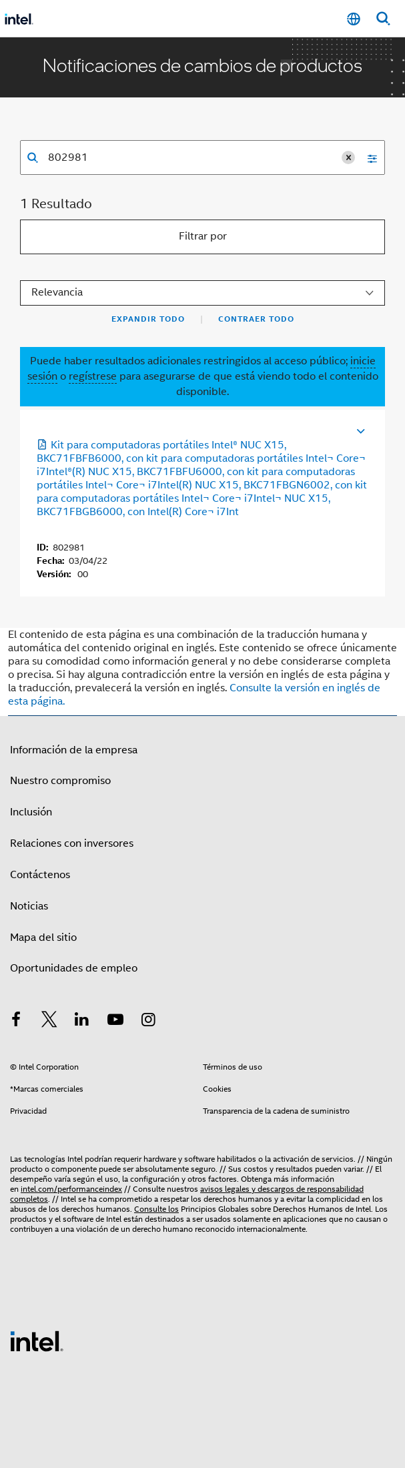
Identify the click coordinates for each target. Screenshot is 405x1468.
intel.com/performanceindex (71, 1189)
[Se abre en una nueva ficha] (302, 429)
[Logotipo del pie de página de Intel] (36, 1340)
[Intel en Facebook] (16, 1022)
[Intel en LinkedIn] (82, 1022)
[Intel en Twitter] (49, 1022)
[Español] (354, 19)
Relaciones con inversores (71, 843)
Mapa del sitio (43, 937)
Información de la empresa (73, 750)
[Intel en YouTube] (115, 1022)
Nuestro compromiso (60, 780)
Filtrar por (203, 236)
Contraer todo (256, 319)
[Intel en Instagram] (148, 1022)
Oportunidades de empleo (73, 968)
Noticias (29, 906)
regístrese (93, 376)
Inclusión (31, 812)
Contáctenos (40, 874)
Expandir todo (148, 319)
